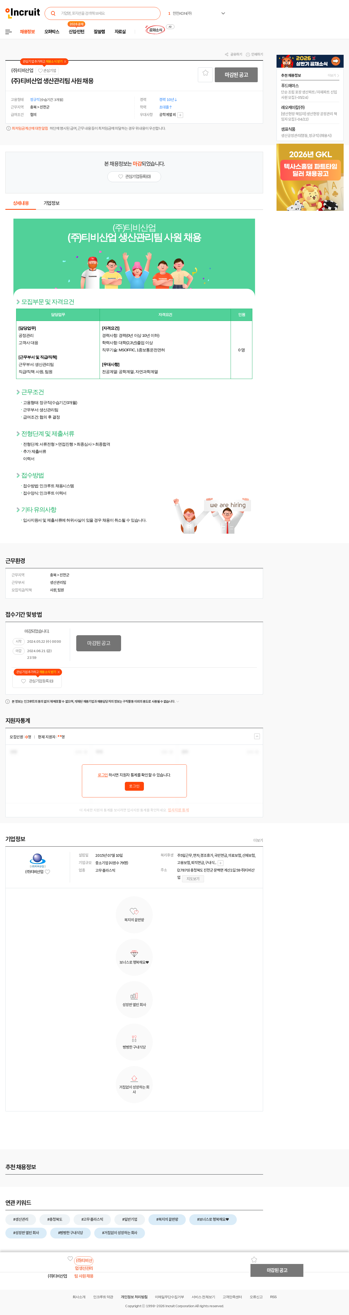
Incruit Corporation (179, 1306)
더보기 (258, 840)
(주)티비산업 (22, 70)
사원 (53, 590)
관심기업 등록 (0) (37, 681)
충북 (53, 575)
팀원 (60, 590)
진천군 (64, 575)
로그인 (103, 775)
